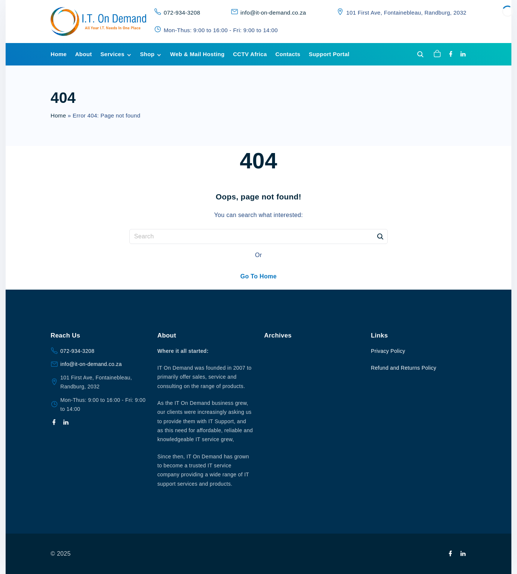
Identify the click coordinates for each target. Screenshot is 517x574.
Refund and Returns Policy (403, 368)
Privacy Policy (388, 351)
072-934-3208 (182, 12)
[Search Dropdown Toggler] (420, 54)
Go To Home (258, 276)
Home (58, 115)
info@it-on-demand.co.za (273, 12)
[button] (438, 54)
